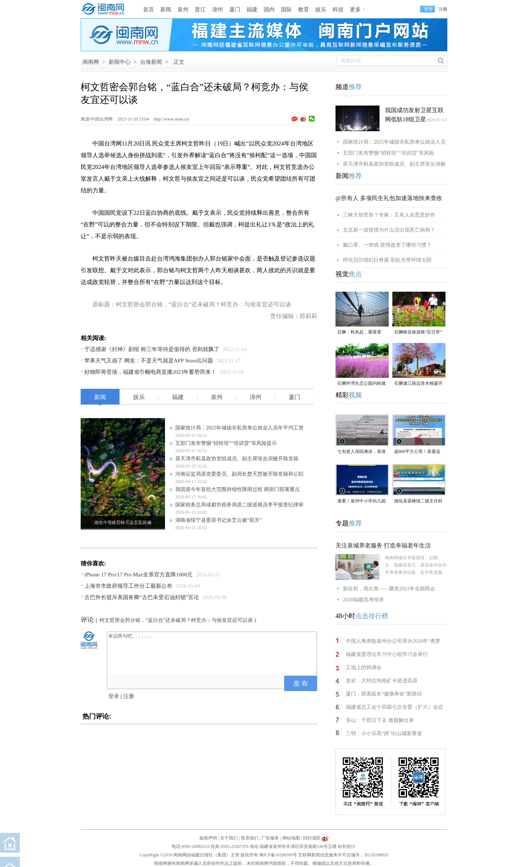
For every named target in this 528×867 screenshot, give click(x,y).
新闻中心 (120, 62)
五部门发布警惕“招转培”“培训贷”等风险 (388, 153)
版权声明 (208, 838)
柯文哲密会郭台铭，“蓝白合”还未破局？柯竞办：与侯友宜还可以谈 (176, 620)
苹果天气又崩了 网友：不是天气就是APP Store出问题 (148, 361)
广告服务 (270, 838)
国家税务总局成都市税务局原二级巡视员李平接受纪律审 (239, 505)
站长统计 (346, 846)
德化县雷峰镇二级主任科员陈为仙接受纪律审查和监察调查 (418, 501)
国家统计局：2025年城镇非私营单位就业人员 (394, 142)
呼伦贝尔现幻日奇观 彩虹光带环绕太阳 (387, 260)
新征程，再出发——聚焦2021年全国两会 (389, 588)
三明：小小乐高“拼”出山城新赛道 (384, 733)
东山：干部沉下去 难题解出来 (380, 720)
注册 (443, 9)
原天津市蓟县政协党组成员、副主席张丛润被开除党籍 (236, 458)
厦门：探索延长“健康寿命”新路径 (384, 694)
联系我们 (249, 838)
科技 (338, 9)
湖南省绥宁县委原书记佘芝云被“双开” (218, 520)
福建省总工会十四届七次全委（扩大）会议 (394, 707)
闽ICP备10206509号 (278, 854)
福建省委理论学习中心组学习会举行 (387, 654)
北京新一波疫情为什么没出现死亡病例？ (389, 230)
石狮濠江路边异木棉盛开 (418, 383)
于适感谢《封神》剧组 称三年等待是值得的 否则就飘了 (151, 349)
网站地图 (291, 838)
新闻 (165, 9)
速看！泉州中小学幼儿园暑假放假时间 (361, 501)
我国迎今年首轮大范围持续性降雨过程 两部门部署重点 (237, 489)
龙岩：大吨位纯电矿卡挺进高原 (382, 680)
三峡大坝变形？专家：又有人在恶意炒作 (389, 215)
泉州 (182, 9)
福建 (251, 9)
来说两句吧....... (212, 653)
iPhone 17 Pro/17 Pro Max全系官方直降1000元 (138, 575)
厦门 (234, 9)
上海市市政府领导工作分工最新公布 (128, 586)
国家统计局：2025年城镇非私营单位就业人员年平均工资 (239, 428)
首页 (148, 9)
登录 (113, 696)
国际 (286, 9)
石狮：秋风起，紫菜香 (359, 332)
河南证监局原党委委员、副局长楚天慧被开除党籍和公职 (239, 474)
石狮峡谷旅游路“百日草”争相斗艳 (418, 332)
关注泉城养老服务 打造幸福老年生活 (383, 545)
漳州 (217, 9)
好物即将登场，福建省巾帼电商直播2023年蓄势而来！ (150, 372)
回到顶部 (311, 838)
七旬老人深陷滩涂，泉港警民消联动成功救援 (361, 452)
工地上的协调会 (364, 667)
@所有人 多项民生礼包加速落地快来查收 (389, 198)
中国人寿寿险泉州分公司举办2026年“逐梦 (393, 641)
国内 (269, 9)
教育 (303, 9)
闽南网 (90, 62)
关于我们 (229, 838)
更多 (355, 9)
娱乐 (320, 9)
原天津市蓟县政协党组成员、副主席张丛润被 (394, 164)
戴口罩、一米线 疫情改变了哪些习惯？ (387, 245)
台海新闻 (151, 62)
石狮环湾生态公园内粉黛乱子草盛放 (361, 384)
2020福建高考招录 (363, 599)
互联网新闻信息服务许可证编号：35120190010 (343, 854)
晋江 (200, 9)
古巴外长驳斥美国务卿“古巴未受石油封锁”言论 (141, 597)
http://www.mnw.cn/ (172, 119)
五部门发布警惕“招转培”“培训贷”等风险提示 (226, 443)
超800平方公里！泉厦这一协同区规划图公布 (417, 452)
